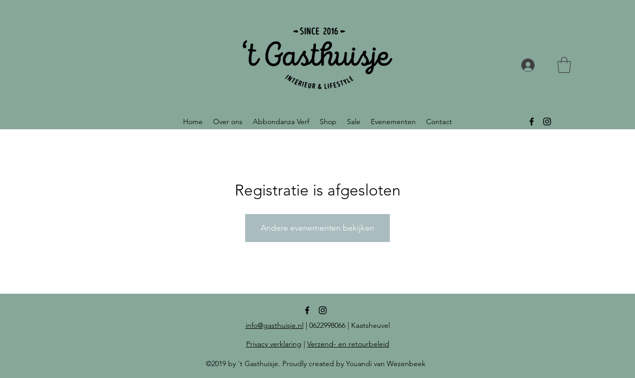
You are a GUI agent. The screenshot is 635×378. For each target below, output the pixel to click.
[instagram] (547, 121)
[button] (564, 65)
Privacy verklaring (273, 344)
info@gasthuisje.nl (275, 325)
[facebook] (531, 121)
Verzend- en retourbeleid (348, 344)
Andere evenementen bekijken (317, 228)
